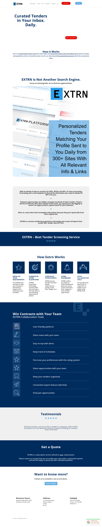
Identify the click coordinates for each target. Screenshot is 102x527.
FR (57, 3)
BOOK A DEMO (51, 483)
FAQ (43, 3)
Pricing (38, 3)
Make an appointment (71, 37)
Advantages (32, 3)
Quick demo (66, 3)
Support (54, 3)
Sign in (78, 3)
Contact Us (47, 3)
